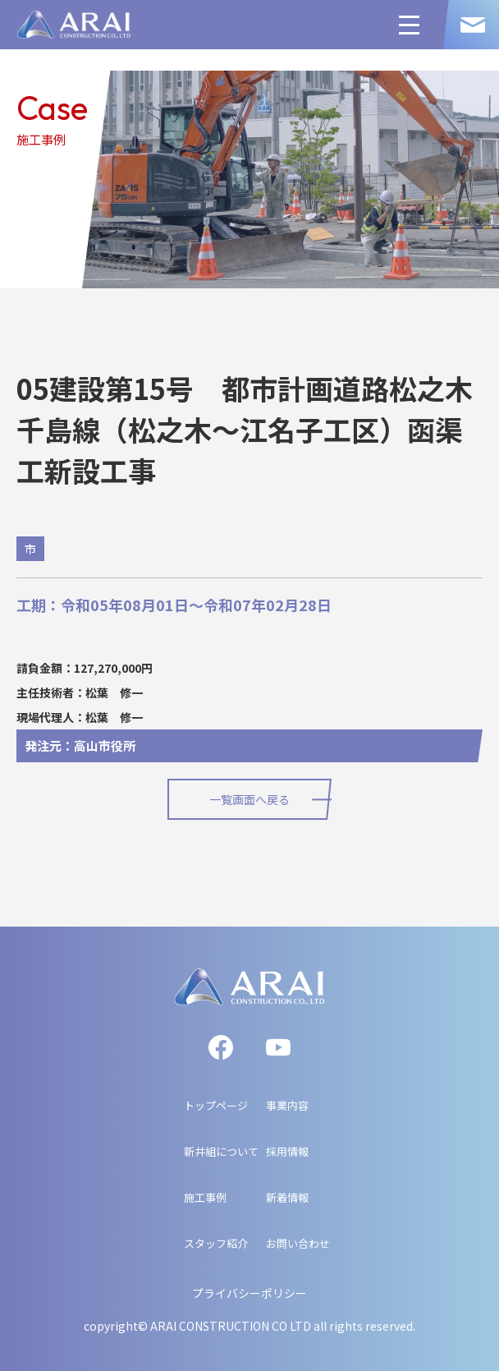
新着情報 (287, 1197)
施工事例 (205, 1197)
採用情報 (287, 1151)
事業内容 (287, 1105)
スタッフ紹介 (216, 1243)
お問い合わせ (298, 1243)
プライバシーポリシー (249, 1293)
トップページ (216, 1105)
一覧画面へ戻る (249, 799)
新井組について (221, 1151)
